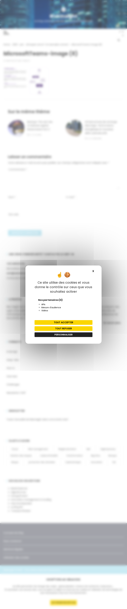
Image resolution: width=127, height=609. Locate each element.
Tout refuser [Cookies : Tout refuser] (63, 328)
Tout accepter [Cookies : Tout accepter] (63, 322)
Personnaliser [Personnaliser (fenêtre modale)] (63, 334)
